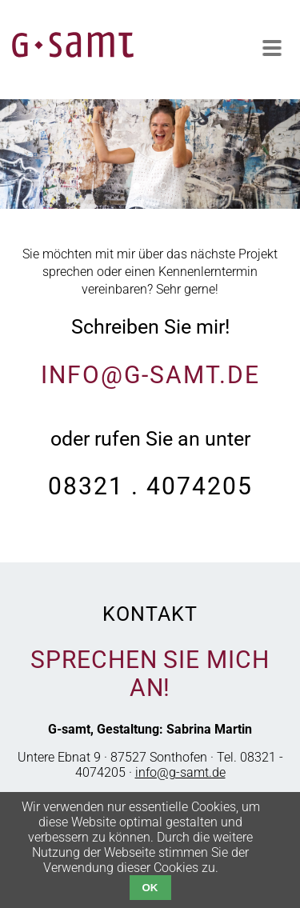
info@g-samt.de (150, 375)
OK (150, 888)
